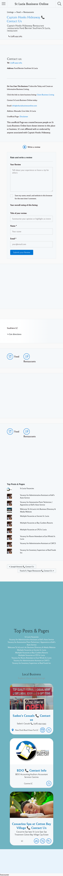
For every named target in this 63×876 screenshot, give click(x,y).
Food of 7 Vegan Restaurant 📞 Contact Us (36, 571)
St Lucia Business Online (31, 4)
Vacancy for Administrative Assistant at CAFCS (38, 543)
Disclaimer (24, 116)
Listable (40, 866)
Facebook (28, 862)
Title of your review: (18, 213)
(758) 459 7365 (16, 36)
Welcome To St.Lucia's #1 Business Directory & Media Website (31, 647)
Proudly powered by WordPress (21, 866)
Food (18, 12)
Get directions (15, 334)
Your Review (15, 164)
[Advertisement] (31, 286)
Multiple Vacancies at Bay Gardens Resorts (36, 523)
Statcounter (4, 875)
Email (13, 238)
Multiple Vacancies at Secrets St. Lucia (34, 516)
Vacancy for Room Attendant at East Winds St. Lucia (31, 658)
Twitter (38, 862)
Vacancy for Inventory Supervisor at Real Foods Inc (31, 663)
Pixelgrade (49, 866)
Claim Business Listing (45, 94)
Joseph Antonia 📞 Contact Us (22, 566)
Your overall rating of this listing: (24, 205)
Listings (10, 12)
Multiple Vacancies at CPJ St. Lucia (33, 529)
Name (13, 226)
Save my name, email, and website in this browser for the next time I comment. (33, 197)
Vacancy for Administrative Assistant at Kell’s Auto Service (31, 639)
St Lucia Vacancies (27, 488)
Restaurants (28, 12)
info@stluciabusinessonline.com (24, 105)
